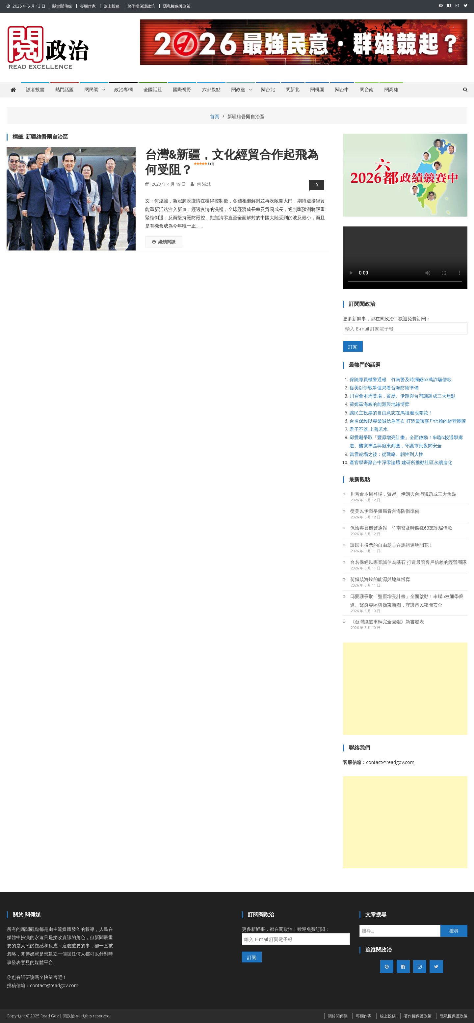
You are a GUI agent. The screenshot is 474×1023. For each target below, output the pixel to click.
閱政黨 (238, 89)
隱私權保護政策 (177, 6)
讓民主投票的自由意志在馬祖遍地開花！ (391, 412)
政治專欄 (123, 89)
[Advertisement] (405, 689)
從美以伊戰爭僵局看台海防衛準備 (384, 387)
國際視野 (182, 89)
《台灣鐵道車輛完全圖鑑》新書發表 (387, 621)
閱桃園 (317, 89)
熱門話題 (64, 89)
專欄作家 (88, 6)
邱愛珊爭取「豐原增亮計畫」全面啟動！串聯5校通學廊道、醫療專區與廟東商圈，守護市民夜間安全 (406, 600)
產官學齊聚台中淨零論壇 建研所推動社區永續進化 (401, 462)
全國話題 (153, 89)
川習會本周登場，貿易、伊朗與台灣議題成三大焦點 (403, 396)
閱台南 (367, 89)
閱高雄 (391, 89)
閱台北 (268, 89)
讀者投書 (35, 89)
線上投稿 (111, 6)
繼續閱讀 (163, 242)
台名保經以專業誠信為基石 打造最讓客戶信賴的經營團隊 (408, 421)
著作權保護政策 (141, 6)
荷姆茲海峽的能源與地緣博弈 (379, 404)
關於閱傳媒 (62, 6)
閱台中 (342, 89)
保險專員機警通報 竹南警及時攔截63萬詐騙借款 (401, 379)
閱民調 (91, 89)
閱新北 (293, 89)
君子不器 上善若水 (369, 429)
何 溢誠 (204, 184)
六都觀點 (211, 89)
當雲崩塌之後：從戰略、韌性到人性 (386, 454)
